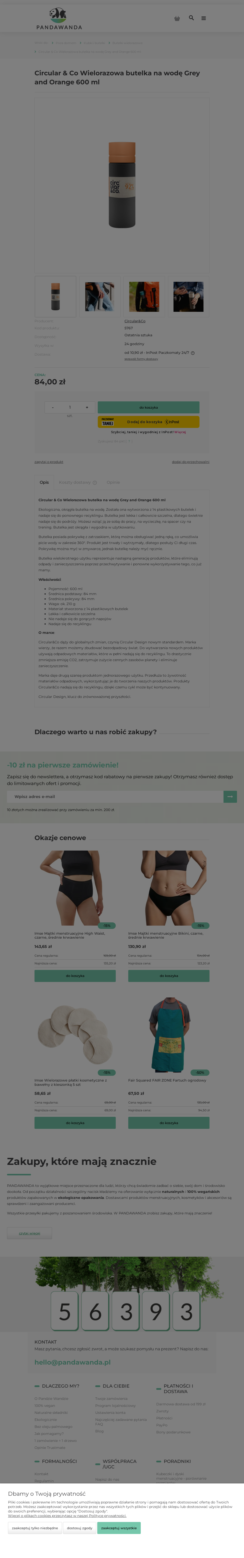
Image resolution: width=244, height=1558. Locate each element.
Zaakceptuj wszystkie (119, 1528)
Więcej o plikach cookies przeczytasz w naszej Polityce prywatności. (67, 1515)
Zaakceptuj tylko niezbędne (35, 1528)
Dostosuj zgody (79, 1528)
